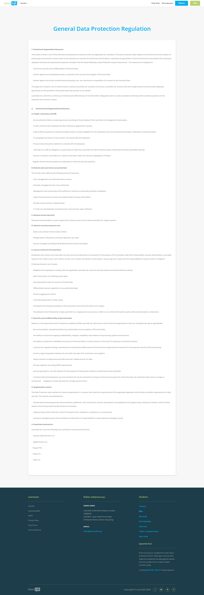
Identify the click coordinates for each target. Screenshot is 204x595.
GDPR (30, 515)
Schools (31, 506)
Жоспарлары (167, 3)
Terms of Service (34, 530)
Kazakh (24, 3)
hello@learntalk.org (93, 531)
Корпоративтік (34, 511)
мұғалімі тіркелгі (154, 570)
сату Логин (32, 525)
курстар (143, 526)
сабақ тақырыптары (148, 531)
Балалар (143, 516)
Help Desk (155, 3)
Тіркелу (142, 506)
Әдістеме (143, 536)
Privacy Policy (33, 520)
